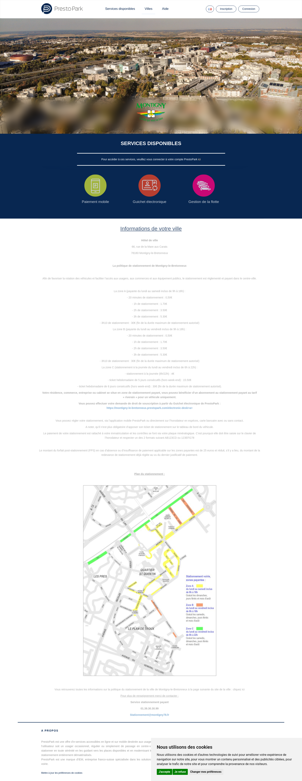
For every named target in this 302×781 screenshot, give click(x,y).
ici (199, 159)
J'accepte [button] (164, 771)
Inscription (226, 8)
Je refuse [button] (180, 771)
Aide (165, 9)
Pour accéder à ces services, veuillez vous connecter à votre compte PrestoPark (149, 159)
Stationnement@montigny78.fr (149, 714)
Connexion (248, 8)
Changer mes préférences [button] (205, 771)
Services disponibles (120, 9)
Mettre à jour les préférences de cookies (61, 773)
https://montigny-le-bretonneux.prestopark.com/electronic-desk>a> (150, 407)
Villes (148, 9)
